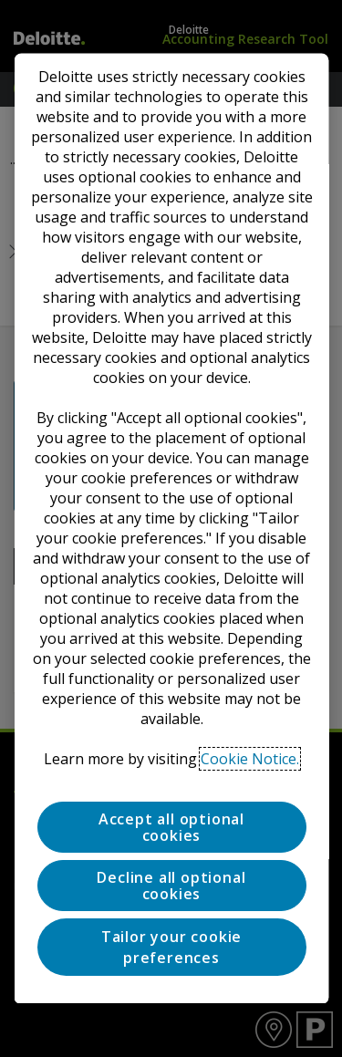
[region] (171, 528)
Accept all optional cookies (171, 827)
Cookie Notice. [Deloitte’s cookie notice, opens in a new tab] (250, 759)
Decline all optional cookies (171, 885)
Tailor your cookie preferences (170, 947)
